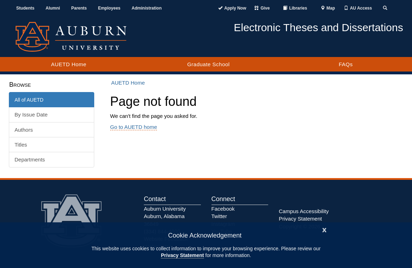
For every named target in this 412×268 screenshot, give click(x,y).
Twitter (219, 216)
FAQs (346, 64)
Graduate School (208, 64)
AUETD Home (68, 64)
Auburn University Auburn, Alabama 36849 (165, 216)
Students (25, 8)
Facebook (223, 209)
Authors (24, 130)
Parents (79, 8)
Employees (109, 8)
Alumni (53, 8)
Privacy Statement (182, 255)
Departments (30, 159)
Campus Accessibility (304, 211)
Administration (147, 8)
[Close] (324, 229)
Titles (21, 145)
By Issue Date (31, 115)
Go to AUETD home (133, 127)
